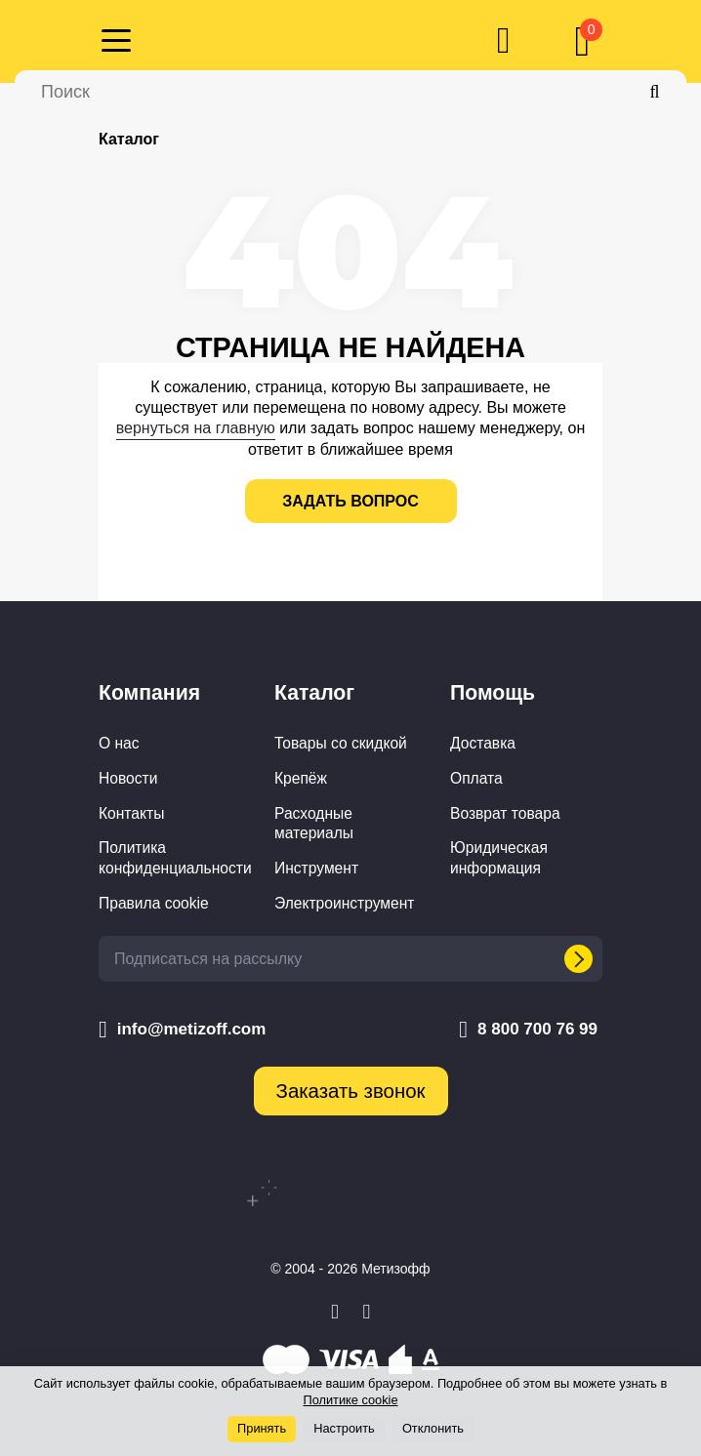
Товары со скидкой (340, 743)
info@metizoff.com (182, 1029)
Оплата (476, 778)
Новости (128, 778)
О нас (119, 743)
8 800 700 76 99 (528, 1029)
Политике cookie (350, 1400)
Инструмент (316, 868)
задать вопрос (350, 501)
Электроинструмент (344, 903)
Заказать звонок (351, 1091)
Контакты (131, 813)
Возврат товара (505, 813)
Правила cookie (154, 903)
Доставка (482, 743)
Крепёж (300, 778)
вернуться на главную (195, 428)
